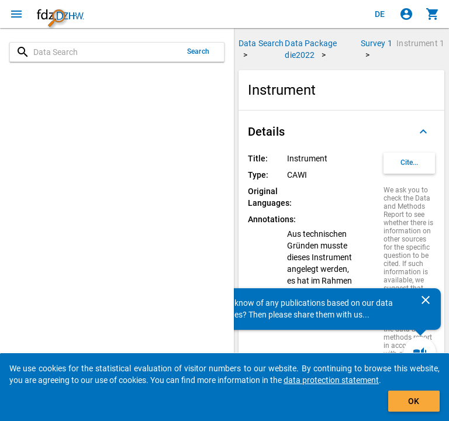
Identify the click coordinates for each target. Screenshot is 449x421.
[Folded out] (423, 131)
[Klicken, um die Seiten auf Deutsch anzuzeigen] (380, 14)
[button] (341, 131)
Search (198, 51)
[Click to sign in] (406, 14)
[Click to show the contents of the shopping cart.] (432, 14)
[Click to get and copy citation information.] (409, 163)
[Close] (425, 300)
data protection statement (331, 380)
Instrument (420, 43)
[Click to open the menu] (16, 14)
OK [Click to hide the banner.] (413, 401)
